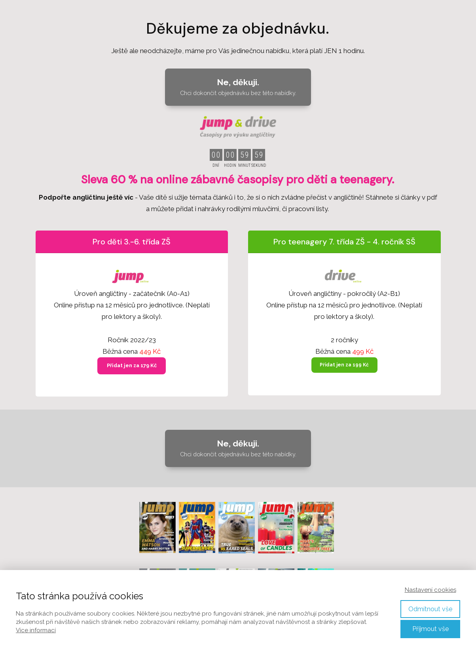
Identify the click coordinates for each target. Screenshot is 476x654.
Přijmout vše (430, 629)
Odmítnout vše (430, 609)
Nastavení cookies (430, 589)
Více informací (36, 630)
